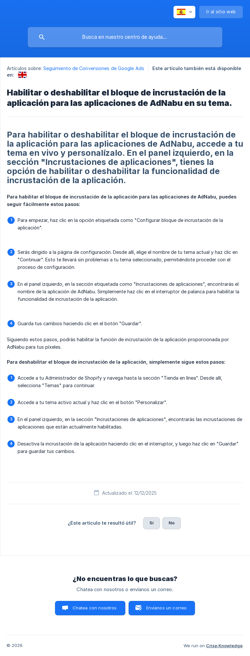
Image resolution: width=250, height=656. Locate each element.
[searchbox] (125, 37)
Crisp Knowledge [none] (224, 645)
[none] (184, 12)
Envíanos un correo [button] (166, 607)
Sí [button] (151, 522)
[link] (22, 75)
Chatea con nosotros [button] (95, 607)
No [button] (171, 522)
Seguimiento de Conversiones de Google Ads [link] (93, 68)
